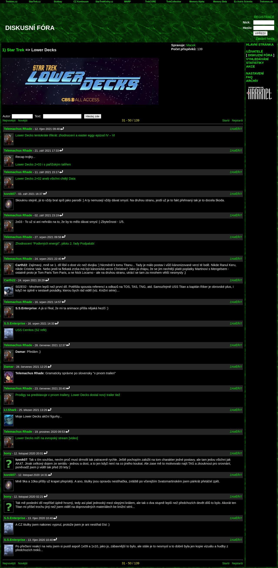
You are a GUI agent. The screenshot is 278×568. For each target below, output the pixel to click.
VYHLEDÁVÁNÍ (257, 59)
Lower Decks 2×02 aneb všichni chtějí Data (45, 178)
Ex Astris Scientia (243, 1)
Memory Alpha (196, 1)
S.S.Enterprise (14, 323)
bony (7, 453)
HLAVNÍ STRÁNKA (260, 44)
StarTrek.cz (34, 1)
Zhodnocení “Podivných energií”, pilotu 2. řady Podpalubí (54, 243)
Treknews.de (266, 1)
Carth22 (10, 280)
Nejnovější (9, 120)
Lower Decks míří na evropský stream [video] (46, 438)
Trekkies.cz (11, 1)
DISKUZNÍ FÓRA (260, 55)
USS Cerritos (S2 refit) (30, 330)
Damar (9, 366)
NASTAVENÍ (255, 73)
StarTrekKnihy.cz (104, 1)
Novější (22, 120)
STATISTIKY (255, 63)
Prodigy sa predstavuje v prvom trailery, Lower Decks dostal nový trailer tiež (67, 395)
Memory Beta (220, 1)
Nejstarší (237, 120)
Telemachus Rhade (18, 129)
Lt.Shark (10, 410)
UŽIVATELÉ (254, 51)
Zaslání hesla (265, 38)
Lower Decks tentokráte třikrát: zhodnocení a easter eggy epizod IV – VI (65, 135)
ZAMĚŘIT (236, 129)
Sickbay (58, 1)
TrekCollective (173, 1)
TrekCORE (150, 1)
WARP (127, 1)
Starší (226, 120)
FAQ (249, 77)
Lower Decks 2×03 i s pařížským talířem (43, 164)
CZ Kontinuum (81, 1)
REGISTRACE (264, 17)
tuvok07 (10, 193)
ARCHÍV (252, 81)
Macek (190, 45)
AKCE (250, 66)
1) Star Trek (13, 50)
